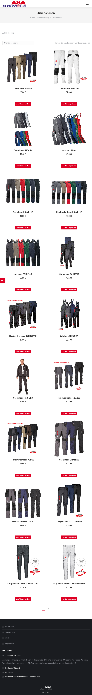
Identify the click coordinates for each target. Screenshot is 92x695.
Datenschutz (10, 632)
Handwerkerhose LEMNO (23, 522)
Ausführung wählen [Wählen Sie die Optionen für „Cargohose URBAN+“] (22, 166)
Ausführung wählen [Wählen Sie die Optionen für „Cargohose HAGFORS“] (22, 413)
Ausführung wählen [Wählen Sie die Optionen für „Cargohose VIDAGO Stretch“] (69, 537)
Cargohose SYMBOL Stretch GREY (22, 583)
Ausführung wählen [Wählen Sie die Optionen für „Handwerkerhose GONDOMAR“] (22, 351)
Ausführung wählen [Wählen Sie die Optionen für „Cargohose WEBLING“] (69, 104)
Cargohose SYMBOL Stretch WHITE (69, 583)
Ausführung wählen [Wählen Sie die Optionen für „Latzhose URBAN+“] (69, 166)
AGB (7, 638)
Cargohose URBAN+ (23, 150)
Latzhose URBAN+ (69, 150)
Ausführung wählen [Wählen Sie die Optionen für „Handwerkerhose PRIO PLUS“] (69, 228)
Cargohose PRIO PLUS (23, 212)
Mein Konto (9, 627)
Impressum (9, 644)
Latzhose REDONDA (69, 336)
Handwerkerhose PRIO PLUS (69, 212)
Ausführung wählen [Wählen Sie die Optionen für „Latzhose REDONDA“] (69, 351)
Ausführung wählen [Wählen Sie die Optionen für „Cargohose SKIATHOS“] (69, 475)
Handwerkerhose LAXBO (69, 398)
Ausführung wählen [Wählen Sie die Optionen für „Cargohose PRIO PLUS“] (22, 228)
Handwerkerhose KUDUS (23, 460)
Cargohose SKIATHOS (69, 460)
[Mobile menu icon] (87, 3)
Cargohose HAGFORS (23, 398)
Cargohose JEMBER (23, 88)
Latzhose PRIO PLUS (23, 274)
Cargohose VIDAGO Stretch (69, 522)
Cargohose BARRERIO (69, 274)
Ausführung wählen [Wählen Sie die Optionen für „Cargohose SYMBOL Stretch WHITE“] (69, 599)
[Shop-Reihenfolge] (18, 43)
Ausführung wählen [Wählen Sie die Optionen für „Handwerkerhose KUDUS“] (22, 475)
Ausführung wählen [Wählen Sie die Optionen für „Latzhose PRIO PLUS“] (22, 290)
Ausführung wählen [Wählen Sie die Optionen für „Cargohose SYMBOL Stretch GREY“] (22, 599)
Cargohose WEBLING (69, 88)
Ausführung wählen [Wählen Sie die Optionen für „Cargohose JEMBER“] (22, 104)
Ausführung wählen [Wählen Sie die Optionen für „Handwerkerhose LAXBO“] (69, 413)
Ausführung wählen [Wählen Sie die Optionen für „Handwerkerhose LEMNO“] (22, 537)
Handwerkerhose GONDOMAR (23, 336)
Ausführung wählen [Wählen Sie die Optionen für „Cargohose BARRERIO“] (69, 290)
